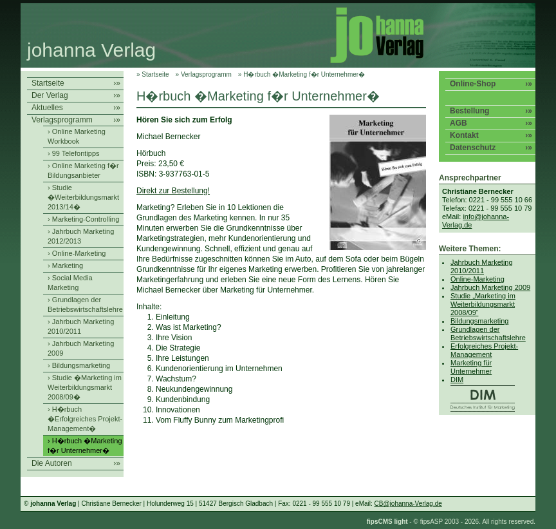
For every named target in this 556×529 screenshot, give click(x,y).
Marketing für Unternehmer (471, 367)
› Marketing (65, 265)
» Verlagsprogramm (204, 74)
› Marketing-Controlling (83, 219)
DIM (492, 394)
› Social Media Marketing (70, 282)
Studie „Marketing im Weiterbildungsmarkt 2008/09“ (482, 304)
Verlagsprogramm (76, 120)
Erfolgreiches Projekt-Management (484, 350)
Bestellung (491, 111)
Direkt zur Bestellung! (173, 190)
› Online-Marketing (77, 253)
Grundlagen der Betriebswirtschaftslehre (488, 333)
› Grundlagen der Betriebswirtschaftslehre (85, 304)
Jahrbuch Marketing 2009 (490, 287)
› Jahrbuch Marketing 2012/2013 (81, 236)
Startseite (76, 83)
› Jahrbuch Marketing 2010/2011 (81, 326)
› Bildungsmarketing (79, 365)
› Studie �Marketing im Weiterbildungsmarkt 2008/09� (85, 387)
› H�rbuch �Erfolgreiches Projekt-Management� (85, 418)
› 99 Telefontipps (74, 153)
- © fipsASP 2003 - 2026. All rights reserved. (451, 521)
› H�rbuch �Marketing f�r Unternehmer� (85, 445)
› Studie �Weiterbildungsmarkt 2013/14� (83, 197)
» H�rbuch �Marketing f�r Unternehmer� (301, 74)
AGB (491, 123)
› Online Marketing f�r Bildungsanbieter (83, 170)
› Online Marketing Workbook (77, 136)
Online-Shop (491, 84)
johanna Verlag (91, 50)
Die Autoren (76, 463)
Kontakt (491, 135)
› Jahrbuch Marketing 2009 (81, 348)
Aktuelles (76, 108)
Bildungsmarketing (479, 321)
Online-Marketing (477, 279)
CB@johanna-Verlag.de (408, 503)
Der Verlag (76, 96)
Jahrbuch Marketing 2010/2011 (481, 266)
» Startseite (152, 74)
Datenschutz (491, 148)
